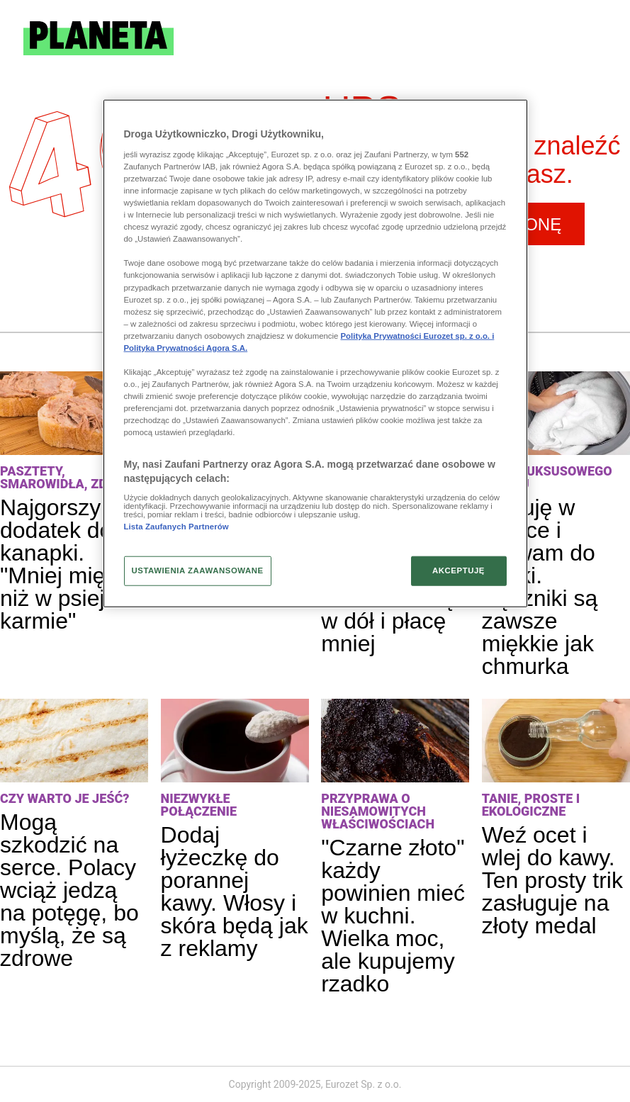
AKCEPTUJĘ (458, 570)
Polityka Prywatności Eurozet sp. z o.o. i (418, 335)
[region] (315, 353)
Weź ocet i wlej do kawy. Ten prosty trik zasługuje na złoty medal (552, 880)
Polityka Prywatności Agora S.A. (186, 348)
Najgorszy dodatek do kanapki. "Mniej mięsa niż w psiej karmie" (64, 564)
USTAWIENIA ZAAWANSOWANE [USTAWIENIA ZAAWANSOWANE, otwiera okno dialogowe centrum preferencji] (198, 570)
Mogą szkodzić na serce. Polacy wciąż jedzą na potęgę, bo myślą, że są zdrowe (69, 890)
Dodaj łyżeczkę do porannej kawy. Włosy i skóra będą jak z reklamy (234, 891)
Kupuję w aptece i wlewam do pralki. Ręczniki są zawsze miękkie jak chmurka (540, 587)
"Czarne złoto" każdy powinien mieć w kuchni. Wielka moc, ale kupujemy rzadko (393, 915)
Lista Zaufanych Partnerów (176, 526)
